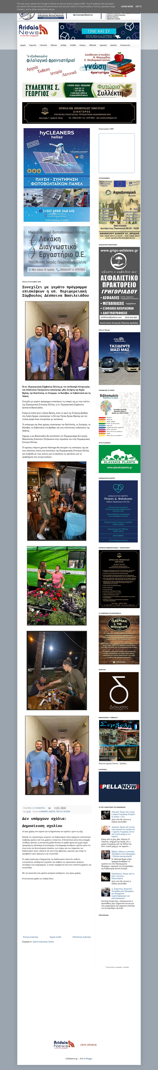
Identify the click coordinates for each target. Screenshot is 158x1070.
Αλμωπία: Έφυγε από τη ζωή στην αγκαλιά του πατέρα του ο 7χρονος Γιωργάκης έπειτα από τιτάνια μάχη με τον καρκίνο (123, 832)
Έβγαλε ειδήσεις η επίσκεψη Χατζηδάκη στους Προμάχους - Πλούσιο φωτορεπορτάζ (123, 853)
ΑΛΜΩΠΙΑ (43, 811)
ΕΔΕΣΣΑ (52, 811)
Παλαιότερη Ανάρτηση (82, 937)
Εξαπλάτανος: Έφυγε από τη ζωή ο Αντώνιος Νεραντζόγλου (122, 876)
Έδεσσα (54, 45)
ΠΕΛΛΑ (59, 811)
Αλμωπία (32, 45)
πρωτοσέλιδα (110, 967)
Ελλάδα (73, 45)
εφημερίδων (119, 967)
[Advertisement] (79, 1007)
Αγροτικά (103, 45)
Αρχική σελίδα (55, 937)
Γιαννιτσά (43, 45)
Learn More (127, 6)
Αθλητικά (92, 45)
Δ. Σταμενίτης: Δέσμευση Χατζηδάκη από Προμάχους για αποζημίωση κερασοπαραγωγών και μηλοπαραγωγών (122, 893)
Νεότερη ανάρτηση (30, 937)
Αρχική (23, 45)
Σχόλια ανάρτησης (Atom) (43, 942)
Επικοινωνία (125, 45)
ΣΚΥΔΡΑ (66, 811)
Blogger (89, 1058)
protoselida (126, 967)
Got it (139, 6)
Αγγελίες (113, 45)
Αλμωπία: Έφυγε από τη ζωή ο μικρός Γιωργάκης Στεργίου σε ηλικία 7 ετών (123, 814)
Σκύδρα (63, 45)
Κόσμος (83, 45)
